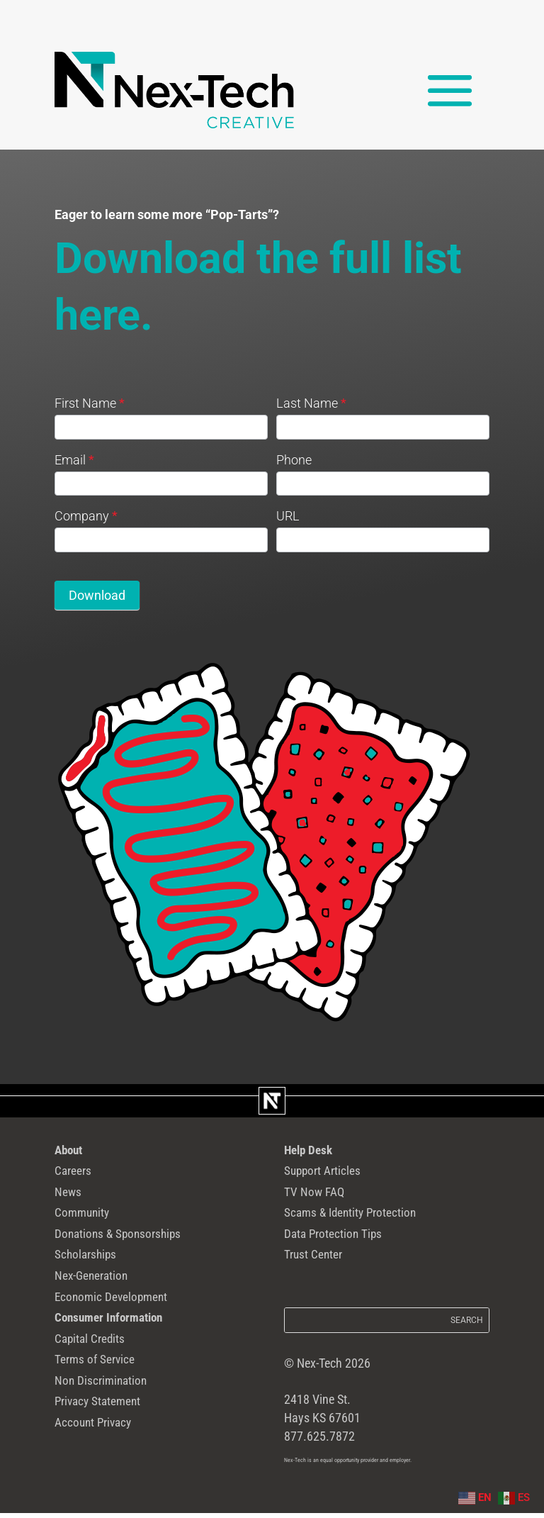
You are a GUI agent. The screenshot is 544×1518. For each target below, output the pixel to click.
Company (86, 515)
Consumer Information (119, 1343)
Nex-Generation (98, 1295)
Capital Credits (96, 1367)
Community (86, 1223)
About (72, 1151)
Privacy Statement (106, 1440)
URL (288, 515)
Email (74, 459)
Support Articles (329, 1175)
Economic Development (120, 1319)
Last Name (311, 403)
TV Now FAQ (318, 1199)
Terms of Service (101, 1391)
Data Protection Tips (342, 1247)
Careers (76, 1175)
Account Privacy (100, 1464)
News (70, 1199)
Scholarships (91, 1271)
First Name (90, 403)
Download (97, 595)
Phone (294, 459)
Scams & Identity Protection (362, 1223)
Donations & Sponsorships (129, 1247)
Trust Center (318, 1271)
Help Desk (313, 1151)
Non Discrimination (109, 1415)
